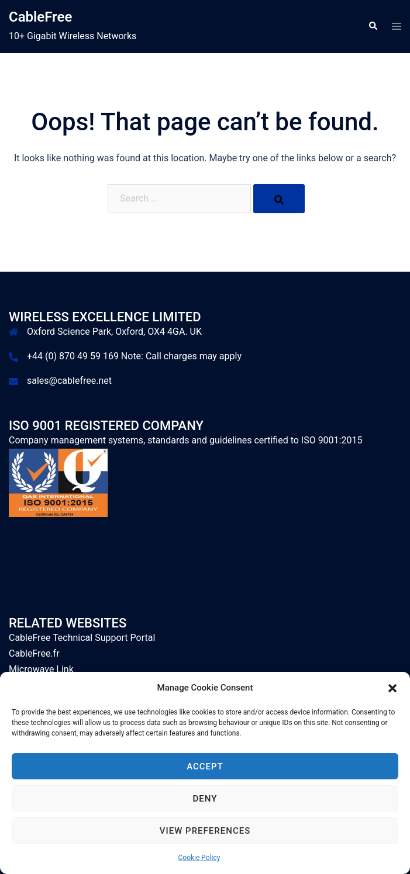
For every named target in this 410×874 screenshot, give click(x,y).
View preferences (205, 831)
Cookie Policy (199, 858)
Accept (205, 766)
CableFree (40, 17)
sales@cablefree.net (69, 380)
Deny (205, 798)
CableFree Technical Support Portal (82, 637)
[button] (392, 688)
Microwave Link (41, 669)
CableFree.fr (34, 653)
